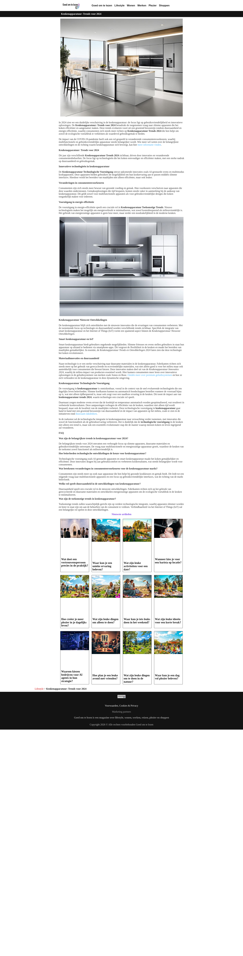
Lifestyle (119, 5)
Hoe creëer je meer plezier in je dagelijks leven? (73, 622)
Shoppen (164, 5)
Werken (141, 5)
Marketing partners (121, 711)
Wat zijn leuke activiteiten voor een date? (136, 566)
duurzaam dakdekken (86, 413)
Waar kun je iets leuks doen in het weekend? (137, 621)
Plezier (153, 5)
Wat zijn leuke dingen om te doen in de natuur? (137, 678)
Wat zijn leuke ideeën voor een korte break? (168, 621)
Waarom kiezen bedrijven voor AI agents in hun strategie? (71, 676)
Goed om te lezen (102, 5)
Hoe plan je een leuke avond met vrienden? (105, 677)
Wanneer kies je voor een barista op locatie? (168, 561)
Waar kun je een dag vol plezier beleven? (167, 677)
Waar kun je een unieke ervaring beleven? (102, 566)
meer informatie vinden (149, 144)
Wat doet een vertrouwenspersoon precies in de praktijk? (74, 562)
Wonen (131, 5)
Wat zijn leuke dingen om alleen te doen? (106, 621)
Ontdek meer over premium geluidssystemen (150, 375)
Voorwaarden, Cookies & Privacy (121, 705)
